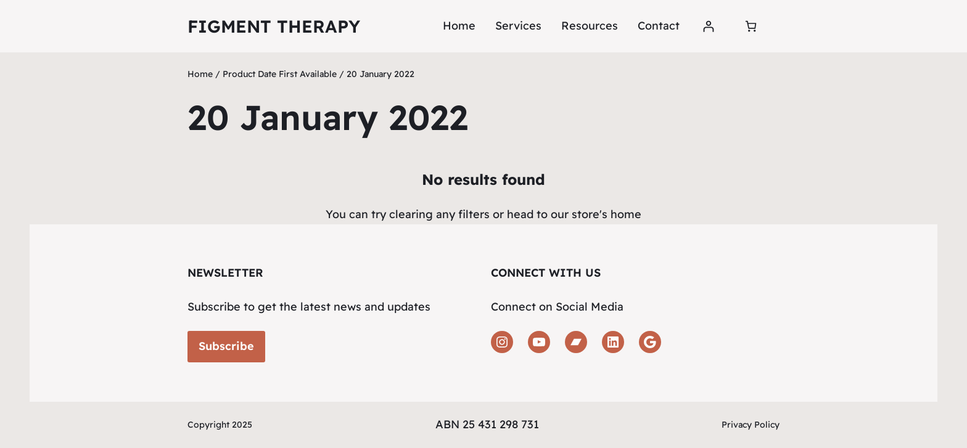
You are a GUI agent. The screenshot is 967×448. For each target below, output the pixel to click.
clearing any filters (439, 214)
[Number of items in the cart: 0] (751, 26)
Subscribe (226, 346)
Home (459, 25)
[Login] (708, 26)
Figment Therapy (273, 26)
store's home (606, 214)
